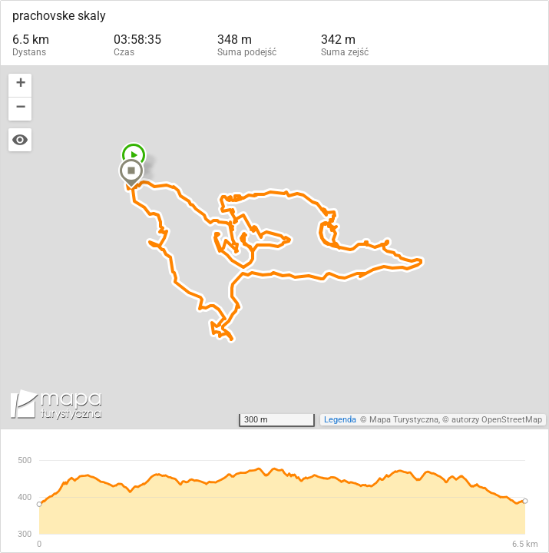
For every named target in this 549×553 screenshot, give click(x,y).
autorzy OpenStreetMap (496, 420)
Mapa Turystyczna (403, 420)
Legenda (340, 420)
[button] (131, 172)
